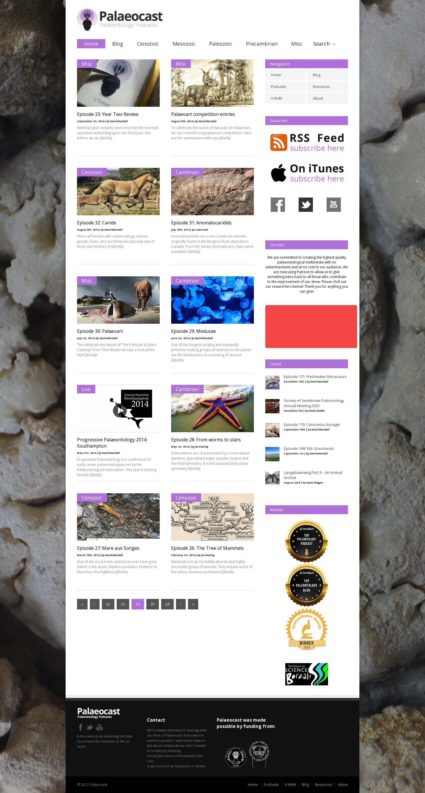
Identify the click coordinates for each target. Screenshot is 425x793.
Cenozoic (148, 43)
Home (91, 43)
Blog (117, 43)
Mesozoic (184, 43)
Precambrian (262, 43)
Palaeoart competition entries (203, 114)
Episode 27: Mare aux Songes (108, 548)
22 (108, 604)
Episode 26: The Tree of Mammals (207, 548)
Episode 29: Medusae (193, 331)
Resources (321, 86)
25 (153, 604)
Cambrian (187, 172)
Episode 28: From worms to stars (206, 439)
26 (167, 604)
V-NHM (276, 98)
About (318, 98)
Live (86, 389)
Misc (296, 43)
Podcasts (278, 86)
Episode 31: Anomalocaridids (201, 223)
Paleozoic (220, 43)
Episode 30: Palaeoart (100, 331)
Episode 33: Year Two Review (107, 114)
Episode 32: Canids (96, 223)
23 (123, 604)
